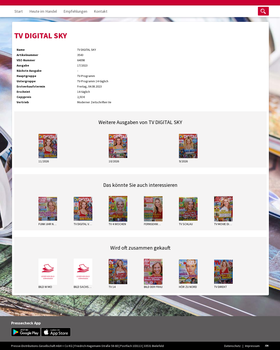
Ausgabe (23, 65)
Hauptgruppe (26, 76)
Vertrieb (23, 102)
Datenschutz (232, 346)
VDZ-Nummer (26, 60)
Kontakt (100, 11)
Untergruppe (26, 81)
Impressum (252, 346)
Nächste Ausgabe (29, 71)
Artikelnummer (27, 55)
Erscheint (23, 92)
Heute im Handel (43, 11)
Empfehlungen (75, 11)
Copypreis (24, 97)
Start (18, 11)
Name (21, 50)
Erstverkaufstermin (31, 86)
